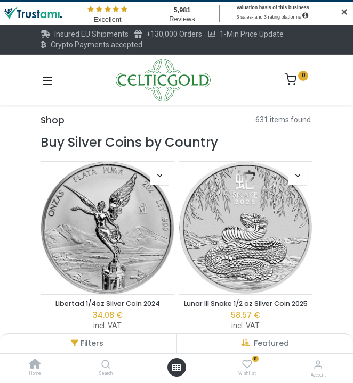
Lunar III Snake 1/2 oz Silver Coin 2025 (246, 303)
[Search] (106, 365)
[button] (271, 343)
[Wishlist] (247, 364)
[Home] (35, 365)
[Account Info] (318, 365)
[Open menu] (176, 367)
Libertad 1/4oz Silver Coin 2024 (107, 303)
